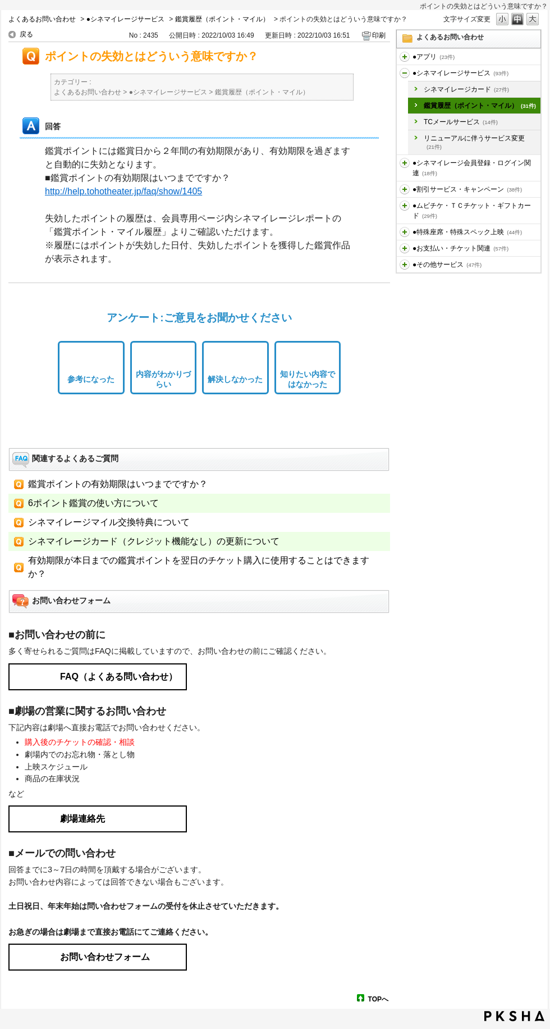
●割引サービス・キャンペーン (467, 189)
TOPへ (378, 999)
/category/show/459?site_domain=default (405, 206)
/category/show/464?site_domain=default (405, 232)
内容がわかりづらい (163, 379)
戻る (26, 34)
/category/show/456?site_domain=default (405, 189)
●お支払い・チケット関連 (460, 248)
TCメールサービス (461, 122)
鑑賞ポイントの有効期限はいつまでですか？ (118, 484)
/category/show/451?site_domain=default (405, 73)
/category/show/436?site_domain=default (405, 57)
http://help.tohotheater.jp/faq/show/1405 (123, 191)
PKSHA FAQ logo (514, 1016)
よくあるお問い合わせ (42, 19)
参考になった (90, 379)
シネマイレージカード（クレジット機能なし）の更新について (153, 541)
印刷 (379, 35)
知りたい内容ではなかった (307, 379)
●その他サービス (447, 264)
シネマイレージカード (466, 89)
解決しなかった (235, 379)
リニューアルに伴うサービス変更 (474, 142)
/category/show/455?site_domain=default (405, 163)
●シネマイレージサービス (125, 19)
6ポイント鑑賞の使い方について (93, 503)
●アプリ (433, 57)
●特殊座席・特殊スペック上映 (467, 232)
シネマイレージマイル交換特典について (109, 522)
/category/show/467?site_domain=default (405, 248)
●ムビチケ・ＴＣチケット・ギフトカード (471, 211)
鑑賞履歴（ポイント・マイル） (222, 19)
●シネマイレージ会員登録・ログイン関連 (471, 168)
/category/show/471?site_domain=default (405, 264)
